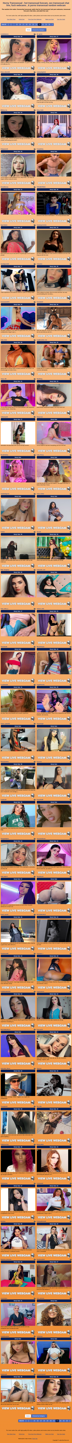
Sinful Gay (22, 19)
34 (46, 24)
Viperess (39, 1068)
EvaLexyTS (40, 1029)
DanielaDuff (40, 302)
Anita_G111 (4, 340)
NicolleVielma (4, 455)
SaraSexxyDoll (41, 1259)
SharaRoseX (40, 876)
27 (23, 24)
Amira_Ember (40, 493)
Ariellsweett (40, 1183)
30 (33, 24)
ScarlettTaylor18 (41, 1374)
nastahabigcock (5, 493)
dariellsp (3, 1221)
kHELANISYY (4, 876)
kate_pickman (40, 1298)
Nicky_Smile (40, 110)
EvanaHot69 (40, 799)
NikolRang (39, 379)
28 (26, 24)
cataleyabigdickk (41, 72)
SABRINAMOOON (5, 991)
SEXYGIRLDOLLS (5, 1029)
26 (20, 24)
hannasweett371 (5, 302)
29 (29, 24)
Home (28, 30)
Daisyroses (40, 417)
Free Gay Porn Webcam (34, 19)
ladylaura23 (4, 1374)
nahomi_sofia (40, 608)
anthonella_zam (41, 569)
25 (17, 24)
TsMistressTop (5, 1144)
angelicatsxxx (40, 991)
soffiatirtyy (39, 1336)
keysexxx (39, 761)
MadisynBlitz (40, 1144)
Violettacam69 (4, 953)
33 (42, 24)
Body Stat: (18, 36)
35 (49, 24)
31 (36, 24)
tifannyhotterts (5, 761)
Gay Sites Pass (11, 19)
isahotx (3, 531)
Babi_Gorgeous (5, 569)
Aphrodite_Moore (5, 1068)
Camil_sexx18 (4, 914)
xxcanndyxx (4, 1298)
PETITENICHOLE (41, 914)
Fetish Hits (34, 1438)
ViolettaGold (4, 1183)
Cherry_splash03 (5, 723)
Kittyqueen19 (4, 149)
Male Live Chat (49, 19)
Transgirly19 (4, 1106)
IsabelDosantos (5, 1336)
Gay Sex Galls (61, 19)
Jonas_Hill (3, 379)
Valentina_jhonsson (6, 1259)
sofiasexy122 (4, 417)
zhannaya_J (40, 953)
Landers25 (3, 799)
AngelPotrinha (40, 684)
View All (4, 24)
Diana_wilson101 (5, 72)
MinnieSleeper (40, 646)
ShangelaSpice (5, 838)
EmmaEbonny (4, 187)
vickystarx (39, 264)
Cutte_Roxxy (40, 455)
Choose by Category (39, 30)
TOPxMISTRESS (41, 187)
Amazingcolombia (41, 225)
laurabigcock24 (5, 264)
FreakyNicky (40, 149)
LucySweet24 (4, 684)
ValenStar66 (4, 646)
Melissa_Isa (4, 110)
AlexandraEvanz (41, 838)
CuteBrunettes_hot (42, 340)
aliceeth (39, 531)
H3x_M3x (39, 1106)
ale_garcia (39, 34)
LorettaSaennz (5, 34)
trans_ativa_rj (4, 608)
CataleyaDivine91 (41, 1221)
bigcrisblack (4, 225)
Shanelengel (40, 723)
